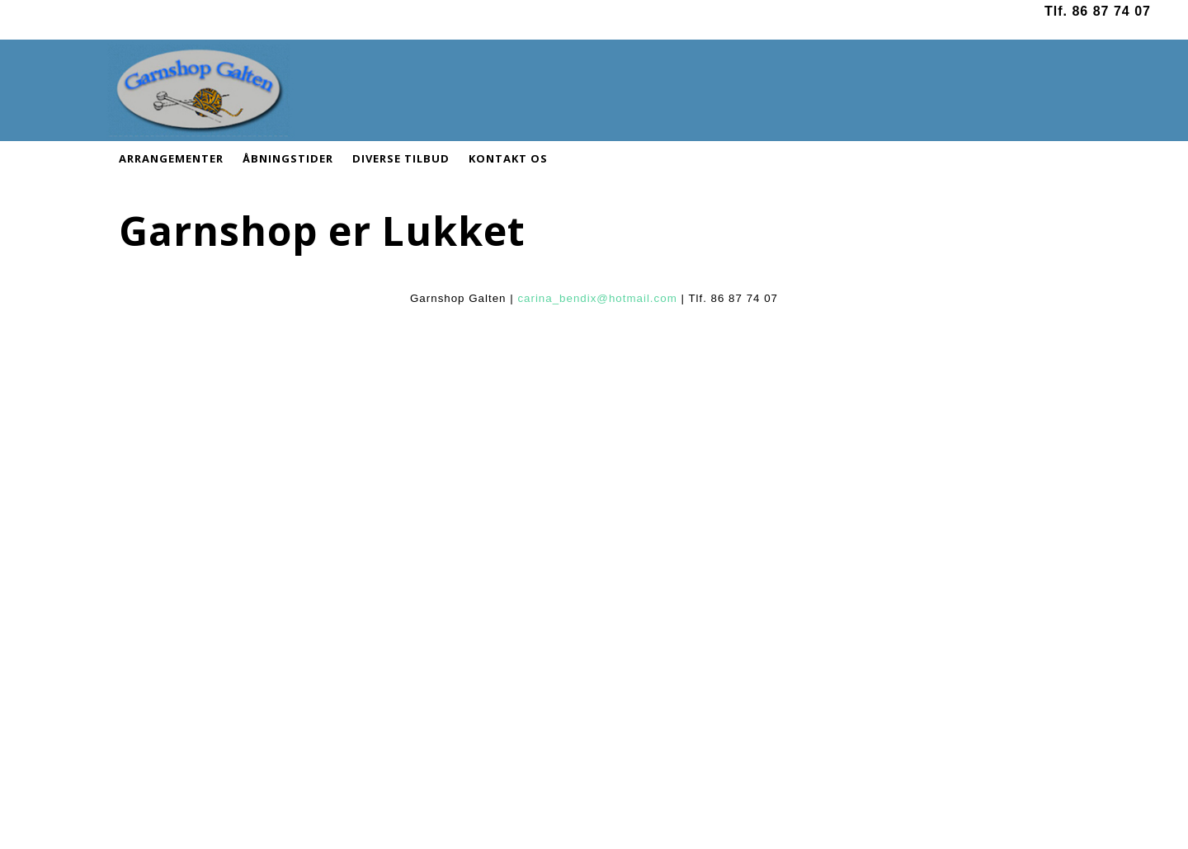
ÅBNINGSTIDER (288, 158)
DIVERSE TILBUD (401, 158)
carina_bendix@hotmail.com (596, 298)
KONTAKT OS (508, 158)
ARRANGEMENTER (171, 158)
